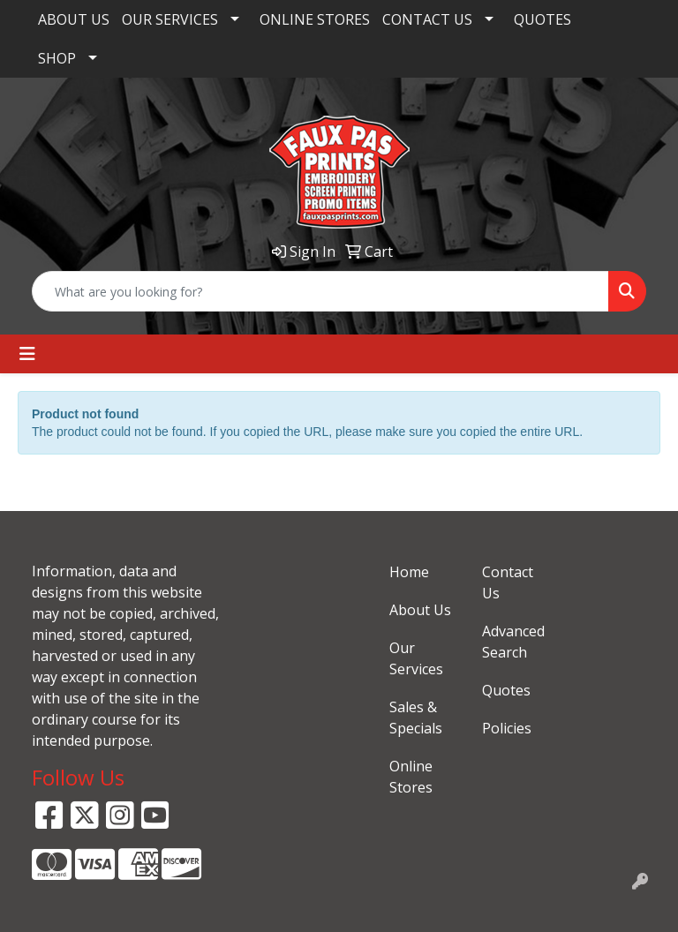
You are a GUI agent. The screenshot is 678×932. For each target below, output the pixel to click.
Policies (506, 728)
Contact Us (507, 582)
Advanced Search (513, 641)
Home (409, 572)
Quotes (506, 690)
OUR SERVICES (170, 19)
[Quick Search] (320, 291)
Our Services (416, 658)
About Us (420, 610)
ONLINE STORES (315, 19)
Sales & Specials (415, 717)
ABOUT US (73, 19)
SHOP (57, 58)
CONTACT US (427, 19)
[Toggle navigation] (27, 354)
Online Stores (411, 776)
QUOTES (542, 19)
